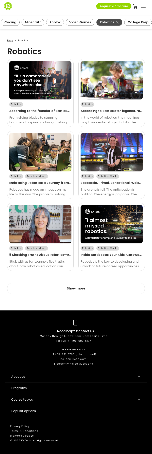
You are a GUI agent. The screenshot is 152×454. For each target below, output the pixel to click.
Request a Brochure (114, 6)
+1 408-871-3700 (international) (73, 354)
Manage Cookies (22, 435)
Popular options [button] (76, 411)
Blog (10, 40)
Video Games (80, 22)
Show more (76, 288)
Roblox (55, 22)
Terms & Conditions (24, 431)
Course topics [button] (76, 399)
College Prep (138, 22)
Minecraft (33, 22)
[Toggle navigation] (143, 6)
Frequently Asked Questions (73, 363)
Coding (10, 22)
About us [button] (76, 376)
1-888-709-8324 (73, 349)
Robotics (109, 22)
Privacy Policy (19, 426)
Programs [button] (76, 388)
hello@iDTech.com (74, 359)
